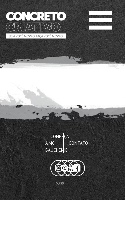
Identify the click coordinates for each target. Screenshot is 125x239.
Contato (78, 143)
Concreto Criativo (27, 13)
